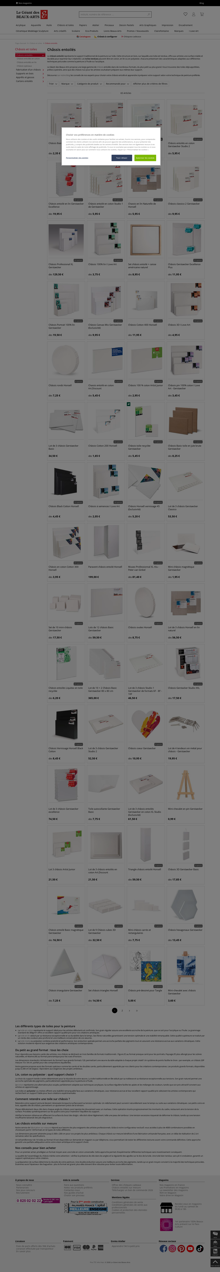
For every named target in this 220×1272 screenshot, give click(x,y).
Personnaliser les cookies (77, 158)
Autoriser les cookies (145, 158)
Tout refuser (121, 158)
